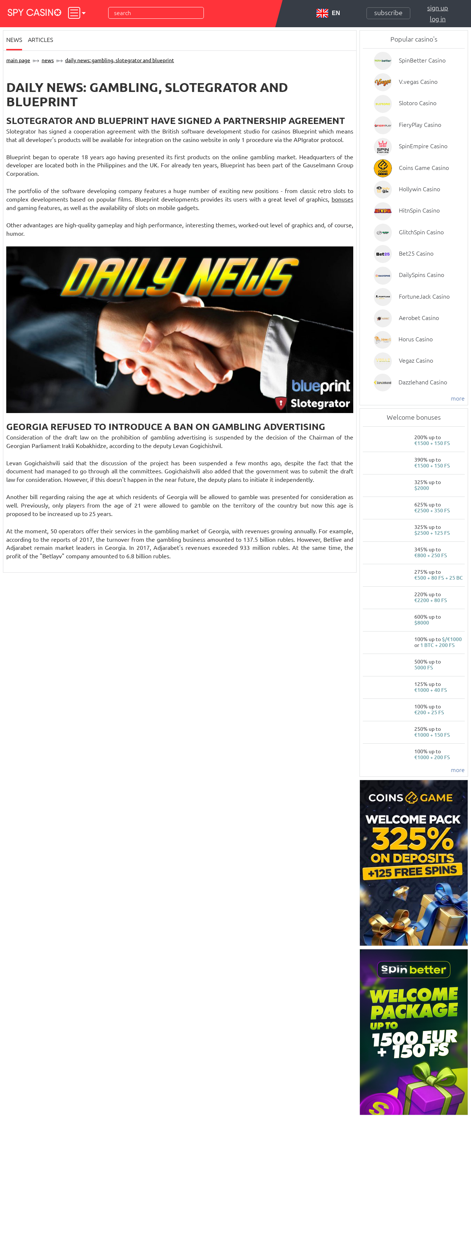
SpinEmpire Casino (423, 146)
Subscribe (388, 12)
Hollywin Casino (419, 189)
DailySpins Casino (421, 274)
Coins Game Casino (424, 167)
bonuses (342, 199)
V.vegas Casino (418, 81)
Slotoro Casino (417, 103)
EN (328, 13)
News (14, 39)
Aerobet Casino (419, 317)
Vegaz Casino (416, 360)
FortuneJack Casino (424, 296)
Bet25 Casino (416, 253)
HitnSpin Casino (419, 210)
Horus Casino (416, 339)
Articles (40, 39)
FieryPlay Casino (420, 124)
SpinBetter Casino (422, 60)
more (458, 398)
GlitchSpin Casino (421, 232)
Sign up (437, 7)
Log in (438, 18)
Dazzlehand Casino (423, 382)
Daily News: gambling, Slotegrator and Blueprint (119, 60)
